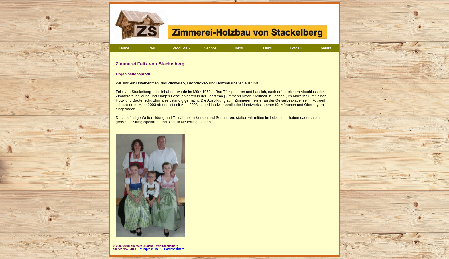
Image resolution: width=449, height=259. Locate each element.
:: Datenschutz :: (173, 249)
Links (267, 48)
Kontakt (324, 48)
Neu (152, 48)
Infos (239, 48)
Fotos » (296, 48)
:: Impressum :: (150, 249)
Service (210, 48)
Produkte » (182, 48)
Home (124, 48)
